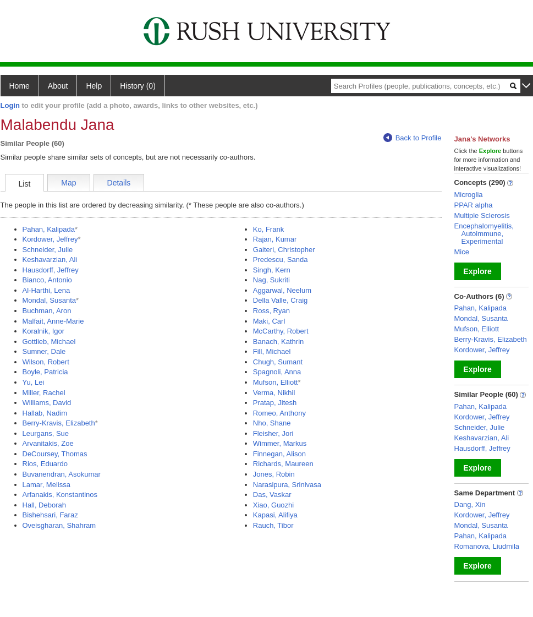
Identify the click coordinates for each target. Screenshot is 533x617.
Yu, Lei (34, 382)
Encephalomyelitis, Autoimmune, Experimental (484, 233)
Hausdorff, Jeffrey (51, 270)
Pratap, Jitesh (275, 402)
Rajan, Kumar (274, 239)
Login (10, 105)
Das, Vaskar (272, 494)
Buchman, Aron (47, 311)
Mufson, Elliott (275, 382)
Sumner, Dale (44, 351)
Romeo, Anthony (279, 413)
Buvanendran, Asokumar (62, 474)
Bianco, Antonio (47, 280)
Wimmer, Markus (280, 443)
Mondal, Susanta (49, 300)
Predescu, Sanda (280, 259)
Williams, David (47, 402)
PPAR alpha (473, 205)
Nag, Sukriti (271, 280)
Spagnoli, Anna (277, 372)
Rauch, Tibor (273, 525)
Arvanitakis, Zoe (48, 443)
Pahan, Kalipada (49, 229)
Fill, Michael (272, 351)
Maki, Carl (269, 321)
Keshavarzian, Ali (50, 259)
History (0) (138, 85)
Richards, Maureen (283, 464)
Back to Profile (412, 138)
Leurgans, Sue (46, 433)
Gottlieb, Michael (49, 341)
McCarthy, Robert (281, 331)
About (58, 85)
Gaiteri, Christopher (284, 249)
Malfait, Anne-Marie (53, 321)
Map (68, 182)
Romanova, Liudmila (487, 546)
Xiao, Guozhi (273, 505)
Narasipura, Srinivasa (287, 485)
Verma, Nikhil (274, 393)
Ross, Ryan (271, 311)
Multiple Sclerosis (482, 215)
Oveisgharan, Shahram (59, 525)
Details (119, 182)
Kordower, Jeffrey (50, 239)
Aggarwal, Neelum (282, 290)
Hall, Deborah (45, 505)
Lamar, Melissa (46, 485)
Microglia (468, 194)
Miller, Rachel (44, 393)
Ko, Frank (268, 229)
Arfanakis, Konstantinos (60, 494)
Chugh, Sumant (278, 362)
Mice (461, 252)
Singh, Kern (271, 270)
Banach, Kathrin (278, 341)
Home (19, 85)
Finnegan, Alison (279, 454)
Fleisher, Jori (273, 433)
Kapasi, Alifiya (275, 515)
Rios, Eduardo (45, 464)
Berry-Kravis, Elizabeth (59, 423)
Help (94, 85)
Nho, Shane (272, 423)
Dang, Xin (470, 504)
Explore (477, 271)
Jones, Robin (274, 474)
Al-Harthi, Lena (46, 290)
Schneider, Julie (48, 249)
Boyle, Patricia (45, 372)
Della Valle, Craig (280, 300)
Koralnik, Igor (44, 331)
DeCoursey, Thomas (55, 454)
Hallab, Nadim (45, 413)
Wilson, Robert (46, 362)
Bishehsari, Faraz (50, 515)
